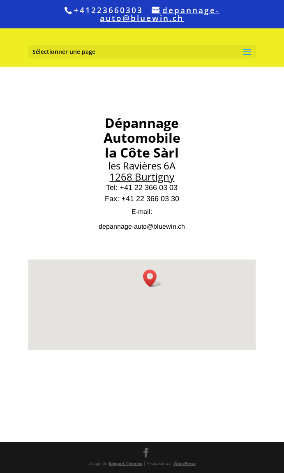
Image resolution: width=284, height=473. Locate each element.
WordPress (184, 463)
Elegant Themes (125, 463)
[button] (152, 278)
